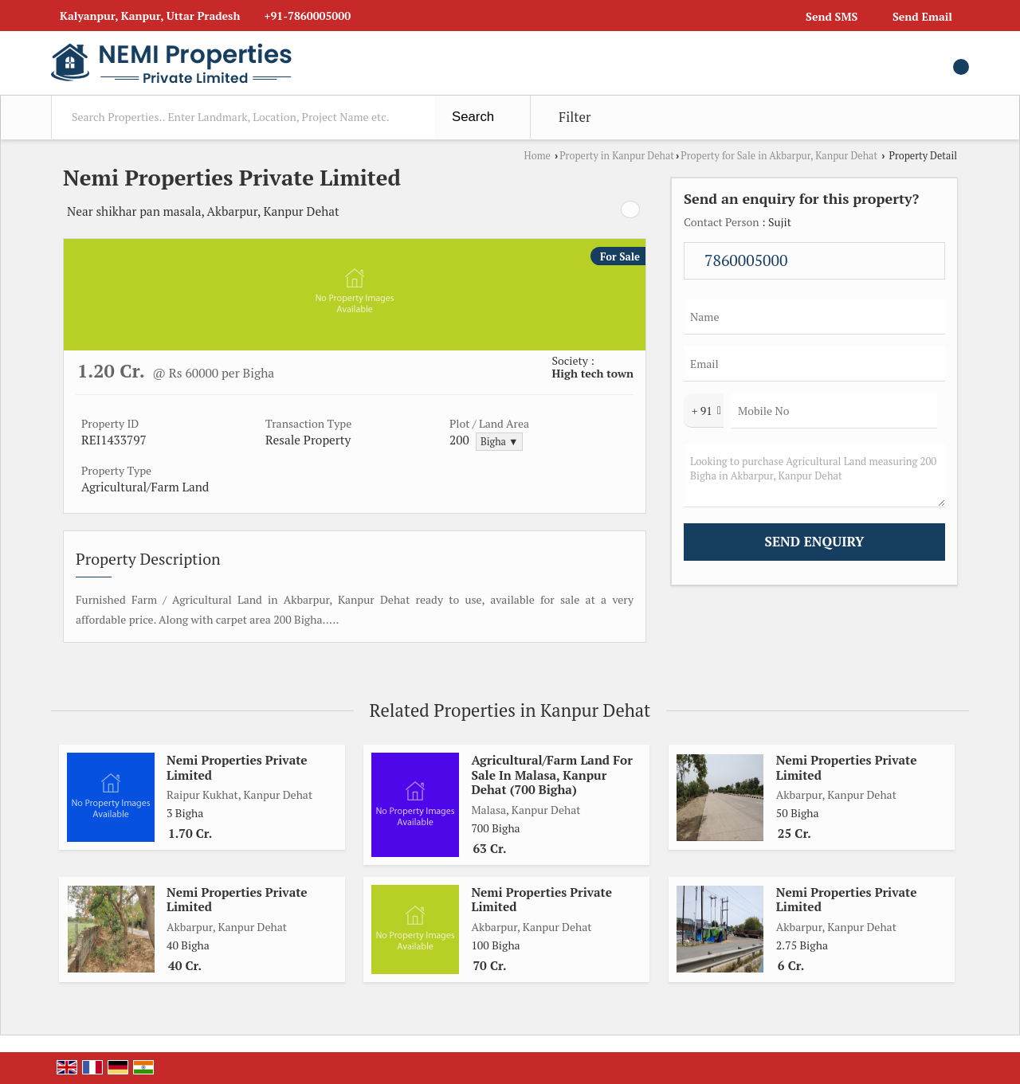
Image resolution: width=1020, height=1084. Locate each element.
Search (473, 116)
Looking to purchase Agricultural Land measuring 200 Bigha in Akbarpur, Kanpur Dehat (814, 475)
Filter (574, 117)
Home (537, 155)
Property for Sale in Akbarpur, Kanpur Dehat (779, 155)
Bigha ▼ (499, 441)
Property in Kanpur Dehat (616, 155)
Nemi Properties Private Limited (237, 767)
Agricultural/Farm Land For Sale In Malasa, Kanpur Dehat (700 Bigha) (551, 774)
